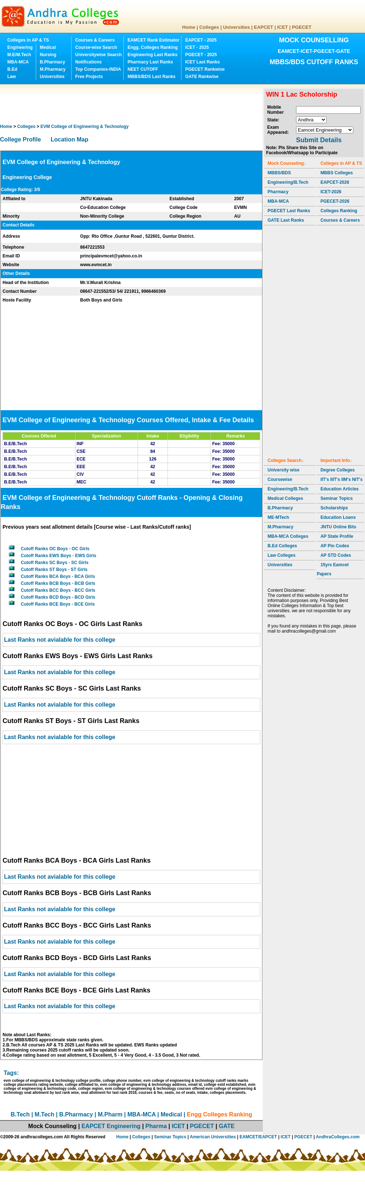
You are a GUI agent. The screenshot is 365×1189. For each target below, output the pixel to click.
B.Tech (20, 1114)
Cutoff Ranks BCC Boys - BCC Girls (58, 590)
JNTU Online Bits (338, 526)
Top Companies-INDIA (98, 69)
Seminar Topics (336, 498)
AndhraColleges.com (338, 1136)
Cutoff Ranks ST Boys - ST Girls (54, 569)
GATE (226, 1126)
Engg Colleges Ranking (219, 1114)
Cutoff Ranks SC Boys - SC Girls (54, 562)
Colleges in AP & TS (28, 40)
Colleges (209, 27)
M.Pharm (110, 1114)
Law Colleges (282, 555)
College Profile (20, 139)
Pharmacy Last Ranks (150, 62)
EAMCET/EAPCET (258, 1136)
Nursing (48, 54)
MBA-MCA (18, 62)
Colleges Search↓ (286, 460)
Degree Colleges (337, 470)
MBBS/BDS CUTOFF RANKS (314, 62)
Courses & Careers (95, 40)
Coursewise (280, 479)
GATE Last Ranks (286, 220)
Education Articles (339, 488)
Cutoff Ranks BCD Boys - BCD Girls (58, 597)
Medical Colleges (285, 498)
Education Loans (338, 517)
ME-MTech (278, 517)
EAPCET (263, 27)
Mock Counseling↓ (287, 163)
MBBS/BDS (279, 172)
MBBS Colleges (336, 172)
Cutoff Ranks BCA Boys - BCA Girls (58, 576)
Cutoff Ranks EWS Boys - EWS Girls (58, 555)
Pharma (156, 1126)
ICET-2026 (330, 191)
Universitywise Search (98, 54)
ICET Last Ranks (202, 62)
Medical (48, 47)
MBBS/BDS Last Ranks (151, 76)
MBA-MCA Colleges (288, 536)
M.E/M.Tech (19, 54)
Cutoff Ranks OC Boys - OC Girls (55, 548)
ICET (282, 27)
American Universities (213, 1136)
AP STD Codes (335, 555)
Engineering (19, 47)
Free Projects (89, 76)
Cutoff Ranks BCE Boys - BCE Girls (58, 604)
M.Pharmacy (53, 69)
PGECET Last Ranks (289, 210)
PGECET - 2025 (201, 54)
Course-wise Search (96, 47)
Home (188, 27)
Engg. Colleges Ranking (152, 47)
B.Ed (12, 69)
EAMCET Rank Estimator (153, 40)
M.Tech (44, 1114)
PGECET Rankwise (204, 69)
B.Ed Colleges (282, 545)
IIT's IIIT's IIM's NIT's (341, 479)
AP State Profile (336, 536)
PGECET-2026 (334, 201)
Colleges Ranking (338, 210)
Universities (236, 27)
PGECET (301, 27)
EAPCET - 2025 (200, 40)
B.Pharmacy (52, 62)
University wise (283, 470)
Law (11, 76)
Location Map (69, 139)
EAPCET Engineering (111, 1126)
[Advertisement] (133, 104)
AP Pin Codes (334, 545)
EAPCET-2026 (334, 182)
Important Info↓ (336, 460)
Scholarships (334, 507)
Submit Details (319, 140)
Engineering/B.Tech (288, 182)
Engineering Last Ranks (152, 54)
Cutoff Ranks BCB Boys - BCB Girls (58, 583)
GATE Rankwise (201, 76)
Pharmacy (278, 191)
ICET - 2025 (197, 47)
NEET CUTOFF (142, 69)
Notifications (88, 62)
